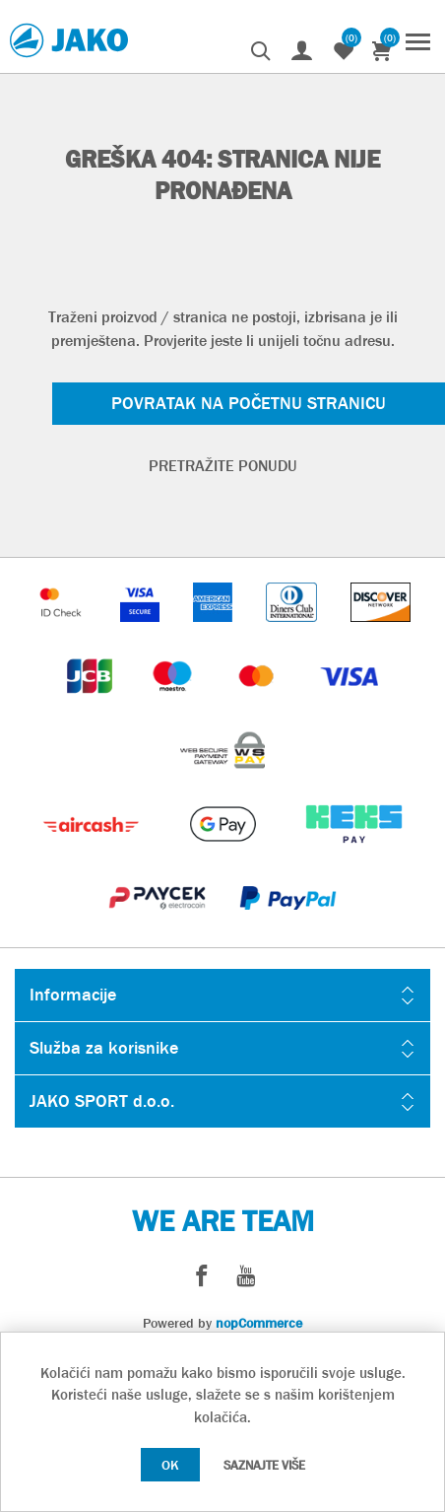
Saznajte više (264, 1465)
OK (170, 1465)
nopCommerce (259, 1323)
